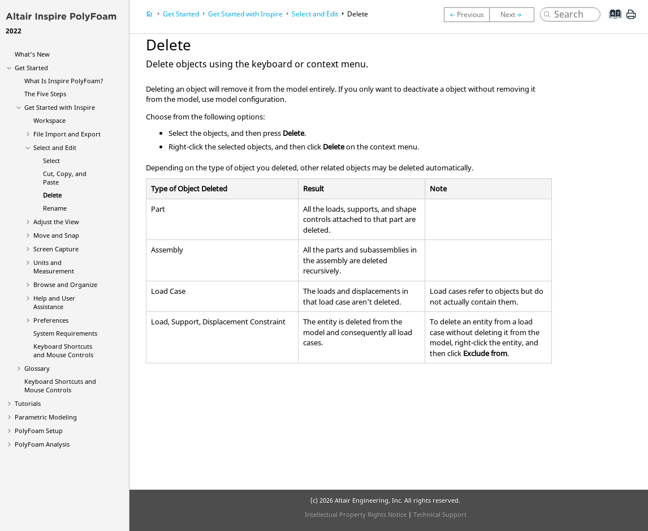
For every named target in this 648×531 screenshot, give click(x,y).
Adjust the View (56, 221)
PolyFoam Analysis (42, 444)
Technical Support (439, 514)
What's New (32, 54)
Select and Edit (54, 147)
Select (51, 160)
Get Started (31, 67)
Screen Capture (56, 249)
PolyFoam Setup (39, 430)
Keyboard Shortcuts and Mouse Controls (63, 350)
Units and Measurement (53, 266)
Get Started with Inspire (59, 107)
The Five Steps (45, 93)
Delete (52, 195)
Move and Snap (56, 235)
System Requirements (65, 333)
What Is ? (63, 80)
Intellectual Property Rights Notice (356, 514)
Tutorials (28, 403)
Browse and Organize (65, 284)
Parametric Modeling (46, 417)
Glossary (37, 368)
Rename (55, 208)
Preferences (50, 320)
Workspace (49, 120)
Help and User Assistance (54, 302)
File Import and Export (67, 134)
